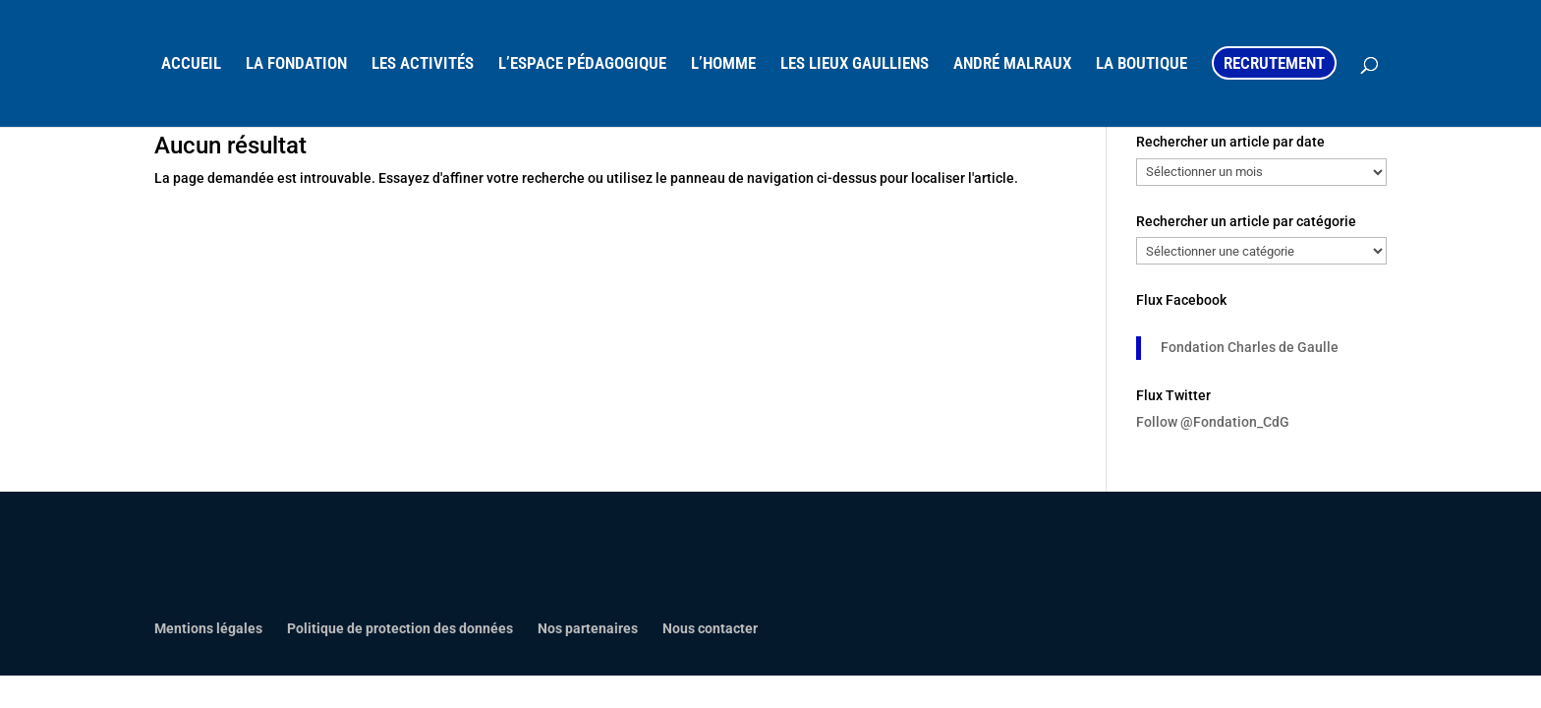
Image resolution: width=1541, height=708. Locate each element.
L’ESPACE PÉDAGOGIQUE (582, 64)
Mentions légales (208, 628)
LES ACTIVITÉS (422, 64)
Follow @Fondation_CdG (1212, 422)
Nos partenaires (588, 628)
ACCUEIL (191, 64)
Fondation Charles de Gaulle (1250, 347)
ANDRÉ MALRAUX (1012, 64)
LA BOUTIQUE (1141, 64)
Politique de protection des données (400, 628)
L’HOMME (723, 64)
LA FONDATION (296, 64)
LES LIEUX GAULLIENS (854, 64)
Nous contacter (710, 628)
